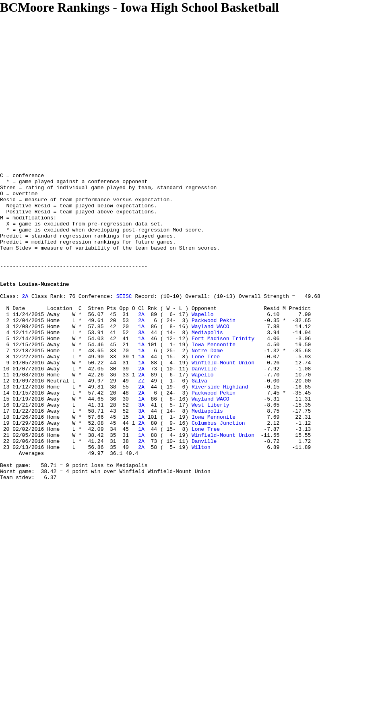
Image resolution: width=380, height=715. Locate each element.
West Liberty (210, 451)
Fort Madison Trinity (223, 372)
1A (141, 357)
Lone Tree (206, 393)
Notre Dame (207, 386)
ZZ (141, 422)
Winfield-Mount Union (223, 401)
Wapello (203, 343)
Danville (204, 408)
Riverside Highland (220, 430)
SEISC (124, 321)
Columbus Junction (218, 473)
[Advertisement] (75, 90)
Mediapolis (207, 364)
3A (141, 364)
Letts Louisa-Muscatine (34, 306)
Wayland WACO (210, 357)
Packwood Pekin (213, 350)
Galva (199, 422)
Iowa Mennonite (213, 379)
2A (25, 321)
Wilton (201, 502)
